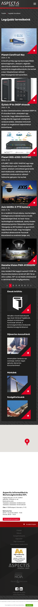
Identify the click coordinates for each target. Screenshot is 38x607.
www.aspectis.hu (19, 594)
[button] (19, 39)
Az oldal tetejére (29, 524)
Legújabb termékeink (14, 13)
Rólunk (19, 533)
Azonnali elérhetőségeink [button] (11, 519)
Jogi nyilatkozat (19, 541)
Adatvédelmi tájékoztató (19, 544)
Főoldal (4, 13)
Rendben (29, 605)
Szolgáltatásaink (19, 536)
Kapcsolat (19, 539)
